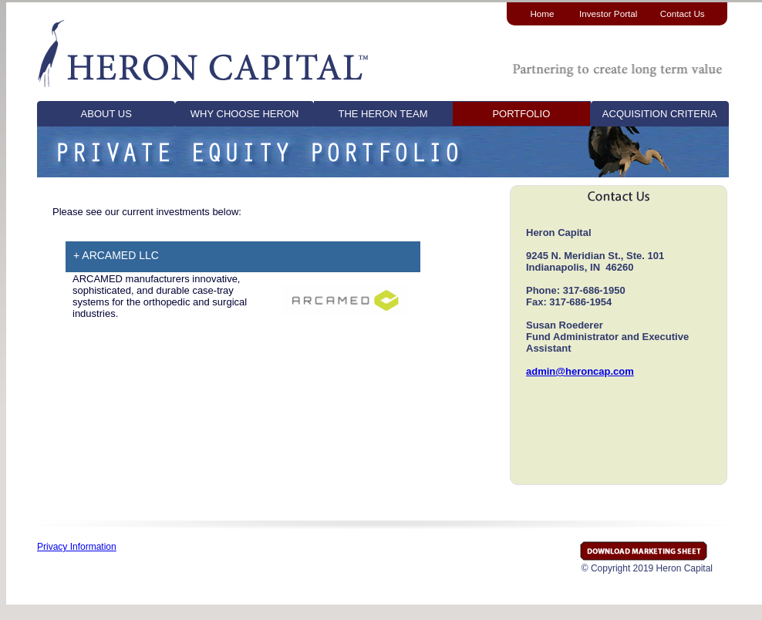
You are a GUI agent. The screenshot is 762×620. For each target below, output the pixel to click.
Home (542, 13)
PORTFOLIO (521, 114)
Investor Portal (608, 13)
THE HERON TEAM (382, 114)
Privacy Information (76, 546)
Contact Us (682, 13)
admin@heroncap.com (580, 371)
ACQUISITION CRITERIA (659, 114)
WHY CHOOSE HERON (244, 114)
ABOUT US (106, 114)
